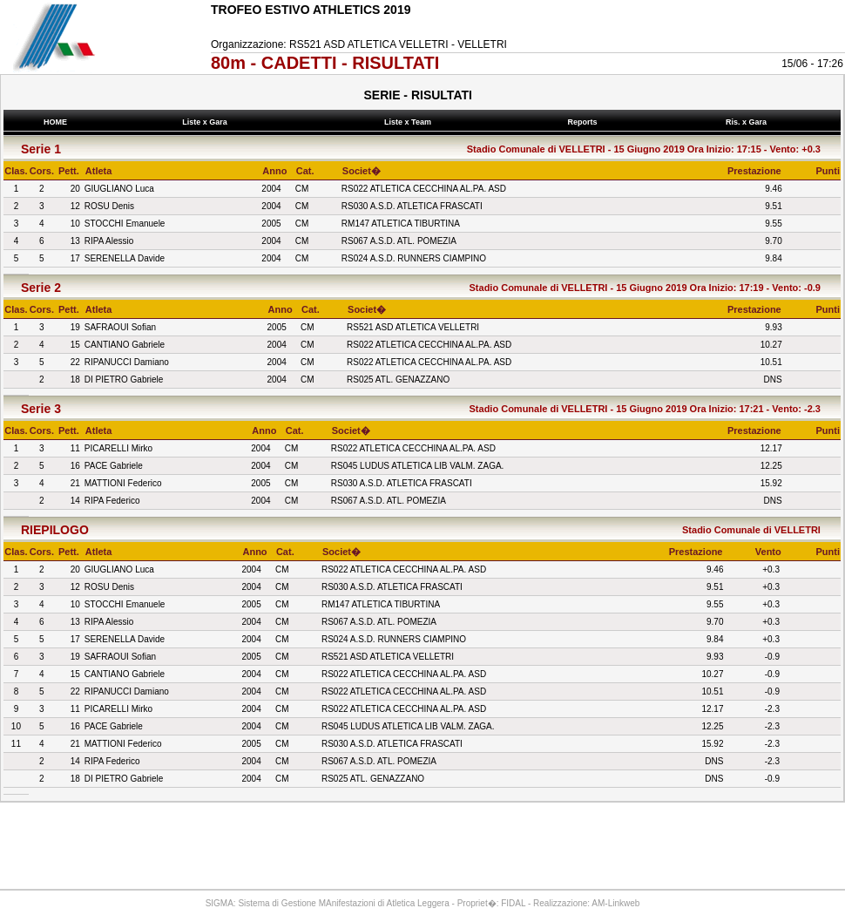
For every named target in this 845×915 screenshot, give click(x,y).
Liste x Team (410, 122)
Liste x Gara (207, 122)
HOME (56, 122)
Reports (584, 122)
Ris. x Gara (748, 122)
